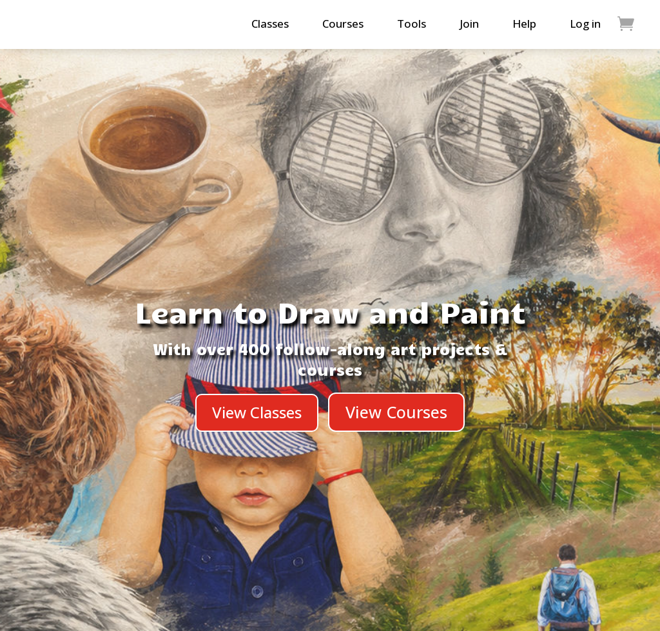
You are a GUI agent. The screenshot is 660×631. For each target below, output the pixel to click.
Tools (411, 23)
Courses (343, 23)
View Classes (257, 412)
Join (469, 23)
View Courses (396, 412)
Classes (270, 23)
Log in (585, 23)
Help (524, 23)
